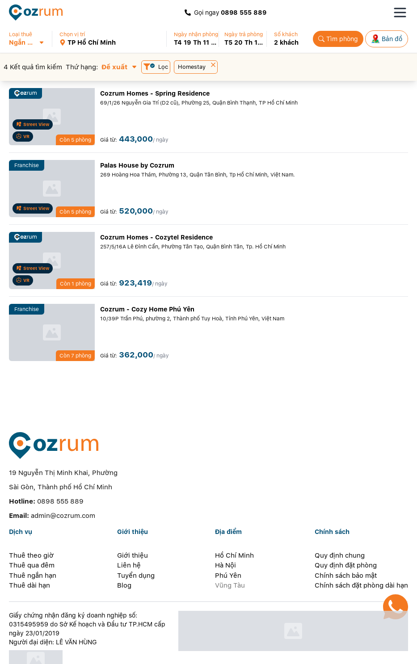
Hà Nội (225, 533)
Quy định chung (340, 523)
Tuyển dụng (136, 543)
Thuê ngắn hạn (32, 543)
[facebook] (45, 652)
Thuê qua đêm (32, 533)
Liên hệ (129, 533)
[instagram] (80, 652)
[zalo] (63, 652)
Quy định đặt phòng (346, 533)
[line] (98, 652)
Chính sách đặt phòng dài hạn (361, 553)
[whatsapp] (116, 652)
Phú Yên (228, 543)
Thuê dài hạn (29, 553)
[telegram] (134, 652)
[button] (30, 39)
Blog (124, 553)
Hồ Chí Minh (234, 523)
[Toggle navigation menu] (400, 12)
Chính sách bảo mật (346, 543)
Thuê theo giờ (31, 523)
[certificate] (88, 628)
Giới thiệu (132, 523)
